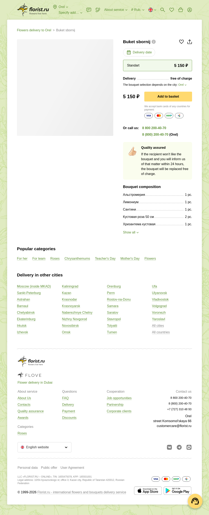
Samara (112, 306)
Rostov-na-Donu (119, 299)
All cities (158, 325)
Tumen (112, 332)
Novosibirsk (70, 325)
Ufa (154, 286)
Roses (55, 258)
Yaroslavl (158, 319)
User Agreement (72, 467)
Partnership (115, 404)
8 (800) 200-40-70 (155, 134)
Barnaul (22, 306)
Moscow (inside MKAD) (34, 286)
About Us (24, 398)
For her (22, 258)
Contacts (24, 404)
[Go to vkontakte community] (169, 447)
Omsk (66, 332)
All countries (161, 332)
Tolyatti (112, 325)
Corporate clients (119, 411)
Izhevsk (22, 332)
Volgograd (159, 306)
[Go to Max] (189, 447)
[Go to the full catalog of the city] (33, 10)
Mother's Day (130, 258)
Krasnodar (69, 299)
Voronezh (159, 312)
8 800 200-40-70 (154, 128)
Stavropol (114, 319)
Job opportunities (119, 398)
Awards (23, 417)
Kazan (66, 293)
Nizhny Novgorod (74, 319)
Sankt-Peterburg (29, 293)
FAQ (65, 398)
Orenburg (114, 286)
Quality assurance (31, 411)
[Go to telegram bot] (179, 447)
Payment (68, 411)
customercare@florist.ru (174, 426)
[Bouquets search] (163, 10)
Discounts (69, 417)
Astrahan (23, 299)
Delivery (68, 404)
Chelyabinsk (26, 312)
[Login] (190, 10)
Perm (111, 293)
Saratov (112, 312)
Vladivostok (160, 299)
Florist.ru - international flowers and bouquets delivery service (81, 492)
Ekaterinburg (26, 319)
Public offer (49, 467)
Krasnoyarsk (71, 306)
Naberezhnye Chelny (77, 312)
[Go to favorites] (172, 10)
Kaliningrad (70, 286)
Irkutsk (22, 325)
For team (39, 258)
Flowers (150, 258)
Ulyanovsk (159, 293)
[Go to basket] (181, 10)
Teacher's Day (105, 258)
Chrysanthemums (77, 258)
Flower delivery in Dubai (35, 382)
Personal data (28, 467)
